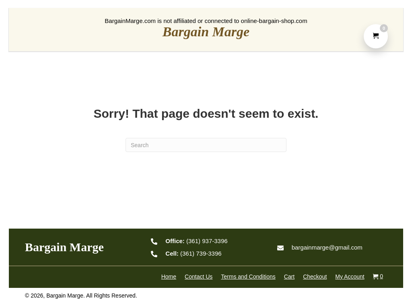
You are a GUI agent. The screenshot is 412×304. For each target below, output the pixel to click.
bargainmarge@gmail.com (327, 247)
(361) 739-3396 (193, 253)
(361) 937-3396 (196, 240)
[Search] (206, 145)
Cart (289, 276)
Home (168, 276)
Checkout (315, 276)
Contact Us (198, 276)
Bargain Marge (206, 31)
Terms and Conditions (248, 276)
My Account (349, 276)
